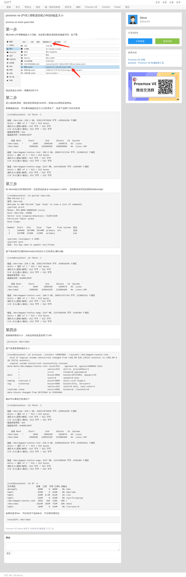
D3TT (7, 2)
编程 (78, 7)
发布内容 (167, 41)
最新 (9, 7)
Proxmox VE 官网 (136, 59)
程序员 (68, 7)
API (10, 575)
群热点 (28, 7)
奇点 (18, 7)
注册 (171, 2)
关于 (6, 575)
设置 (164, 2)
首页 (158, 2)
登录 (178, 2)
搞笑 (38, 7)
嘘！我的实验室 (52, 7)
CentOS (106, 7)
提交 (8, 553)
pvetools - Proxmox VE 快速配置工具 (146, 63)
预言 (127, 7)
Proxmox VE (91, 7)
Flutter (118, 7)
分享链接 (140, 41)
